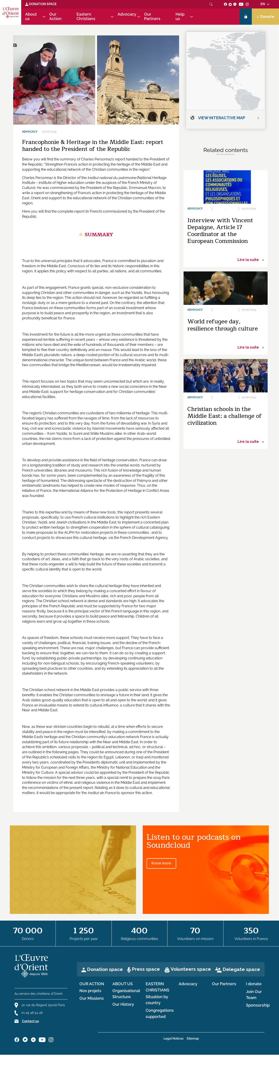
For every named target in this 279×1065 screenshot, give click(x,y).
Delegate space (241, 969)
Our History (123, 1004)
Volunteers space (191, 969)
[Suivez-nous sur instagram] (247, 4)
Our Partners (152, 16)
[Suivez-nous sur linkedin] (235, 4)
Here (26, 211)
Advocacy (127, 14)
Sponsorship (258, 1005)
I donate (254, 984)
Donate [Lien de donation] (265, 16)
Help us (180, 16)
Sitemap (193, 1038)
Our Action (55, 16)
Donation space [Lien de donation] (41, 4)
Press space (146, 969)
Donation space (105, 969)
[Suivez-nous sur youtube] (241, 4)
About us (31, 16)
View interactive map (221, 117)
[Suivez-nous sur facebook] (225, 4)
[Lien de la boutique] (246, 16)
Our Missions (91, 998)
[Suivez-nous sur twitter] (230, 4)
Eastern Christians (85, 16)
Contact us (30, 1021)
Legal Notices (173, 1038)
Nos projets (90, 991)
